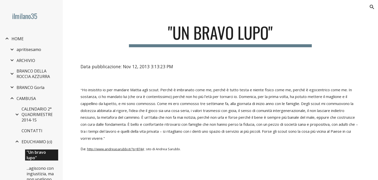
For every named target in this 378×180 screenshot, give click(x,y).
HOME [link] (18, 39)
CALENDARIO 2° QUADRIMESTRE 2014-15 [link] (37, 114)
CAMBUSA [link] (26, 98)
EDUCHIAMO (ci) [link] (37, 141)
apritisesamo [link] (29, 49)
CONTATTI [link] (32, 131)
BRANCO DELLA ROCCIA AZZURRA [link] (33, 73)
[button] (372, 7)
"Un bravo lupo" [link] (36, 155)
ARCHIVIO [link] (26, 60)
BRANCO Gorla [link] (30, 87)
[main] (220, 35)
